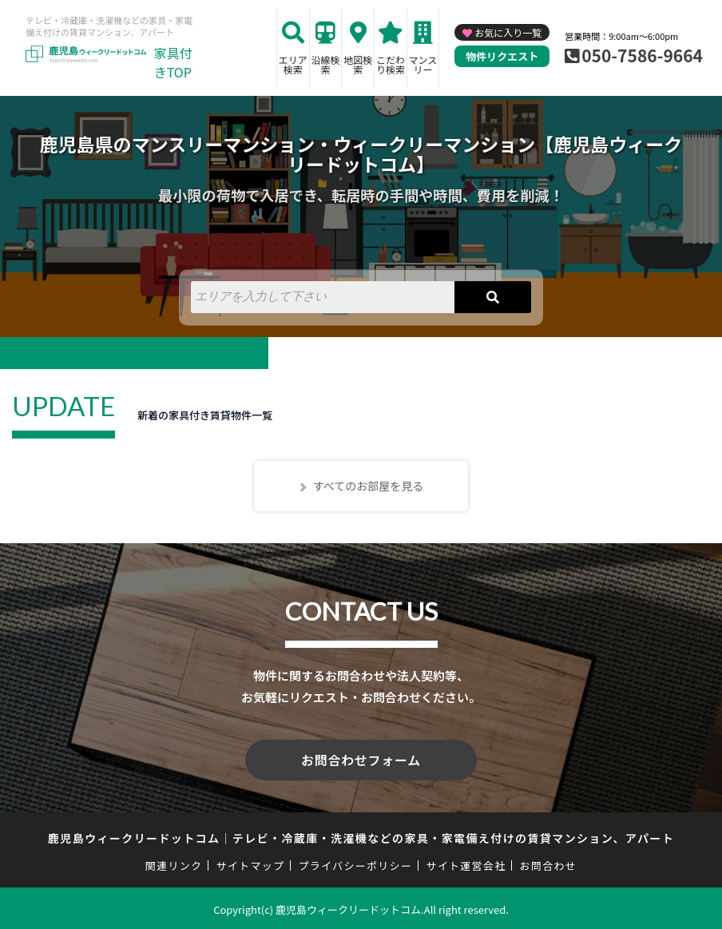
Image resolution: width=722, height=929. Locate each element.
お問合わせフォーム (361, 759)
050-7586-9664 (642, 55)
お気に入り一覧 (508, 32)
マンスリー (423, 64)
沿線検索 (325, 64)
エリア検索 (293, 64)
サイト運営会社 (466, 863)
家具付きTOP (173, 62)
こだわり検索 (390, 64)
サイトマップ (250, 863)
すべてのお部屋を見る (368, 486)
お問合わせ (548, 863)
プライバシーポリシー (355, 863)
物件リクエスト (502, 56)
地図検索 (357, 64)
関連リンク (174, 863)
